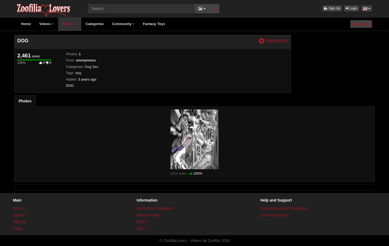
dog (78, 73)
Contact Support (274, 215)
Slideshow (273, 40)
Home (26, 24)
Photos (69, 24)
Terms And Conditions (155, 208)
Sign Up (332, 8)
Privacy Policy (148, 215)
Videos (46, 24)
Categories (95, 24)
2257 (141, 228)
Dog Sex (91, 67)
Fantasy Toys (154, 24)
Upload (361, 24)
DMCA (142, 222)
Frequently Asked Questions (284, 208)
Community (123, 24)
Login (351, 8)
